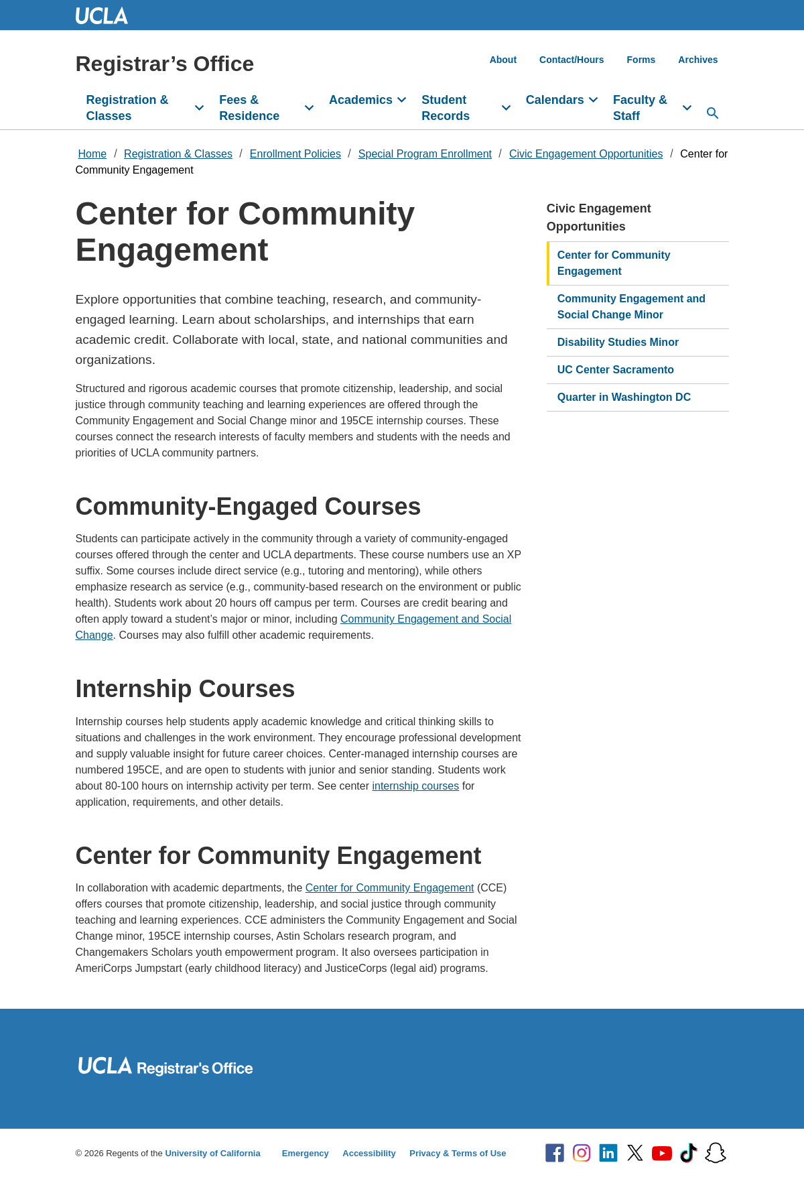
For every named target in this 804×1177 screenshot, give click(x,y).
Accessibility (369, 1153)
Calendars (555, 100)
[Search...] (713, 113)
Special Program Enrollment (425, 154)
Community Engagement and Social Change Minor (631, 306)
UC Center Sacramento (615, 369)
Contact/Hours (571, 59)
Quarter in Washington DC (624, 397)
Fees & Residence (249, 108)
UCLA (108, 15)
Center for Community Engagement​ (614, 263)
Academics (361, 100)
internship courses (415, 786)
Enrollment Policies (295, 154)
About (503, 59)
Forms (641, 59)
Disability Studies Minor (618, 342)
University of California (212, 1153)
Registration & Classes (127, 108)
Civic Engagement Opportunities (586, 154)
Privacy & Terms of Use (457, 1153)
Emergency (305, 1153)
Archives (698, 59)
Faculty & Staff (640, 108)
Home (92, 154)
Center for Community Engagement (390, 887)
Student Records (445, 108)
